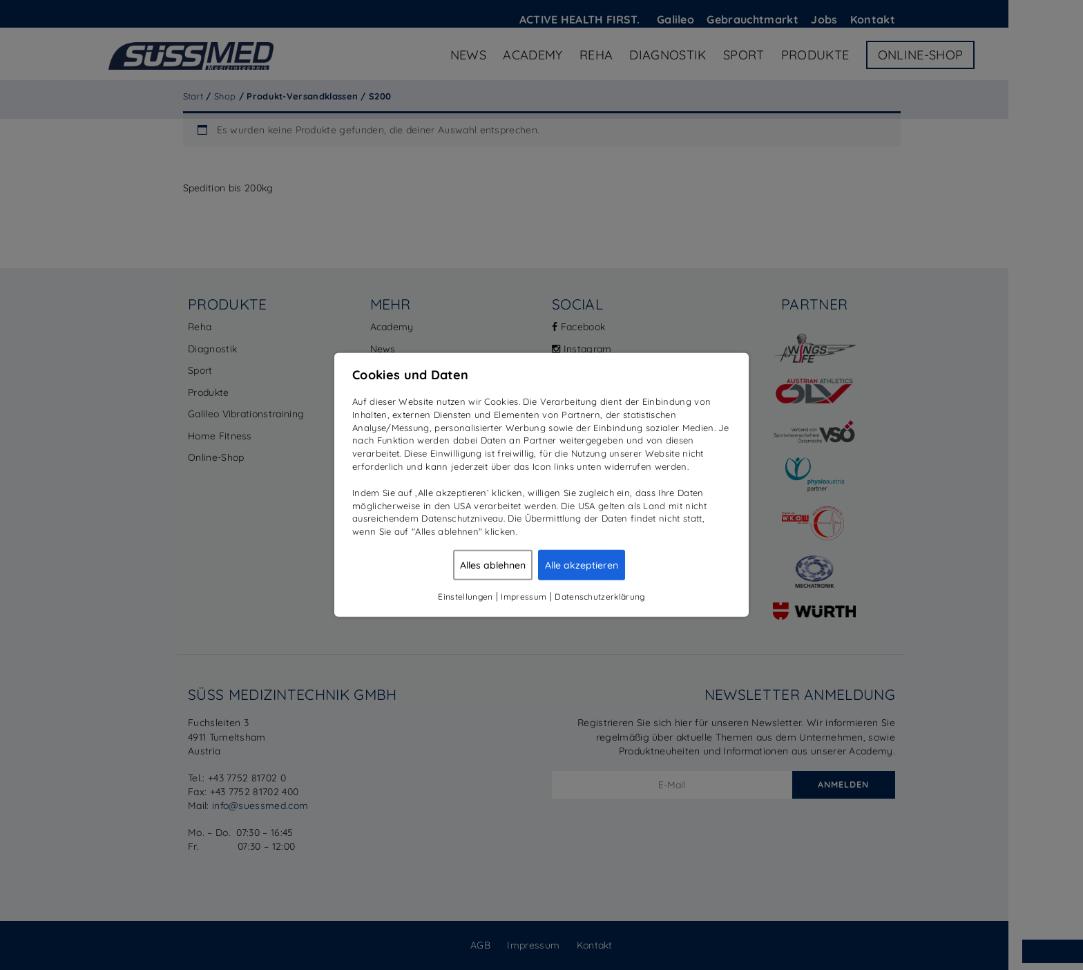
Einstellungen (465, 596)
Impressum (523, 596)
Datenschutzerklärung (599, 596)
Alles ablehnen (493, 565)
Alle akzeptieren (581, 565)
